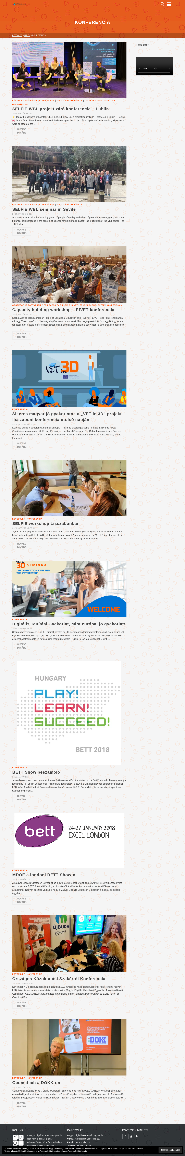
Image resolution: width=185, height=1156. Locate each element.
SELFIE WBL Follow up (70, 101)
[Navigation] (169, 4)
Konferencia (47, 101)
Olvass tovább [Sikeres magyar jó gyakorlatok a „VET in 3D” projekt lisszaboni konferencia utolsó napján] (21, 445)
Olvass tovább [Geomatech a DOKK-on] (21, 1105)
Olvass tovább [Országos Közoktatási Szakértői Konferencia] (21, 1004)
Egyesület (18, 519)
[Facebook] (125, 1136)
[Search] (162, 4)
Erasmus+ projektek (24, 101)
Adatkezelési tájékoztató (77, 1151)
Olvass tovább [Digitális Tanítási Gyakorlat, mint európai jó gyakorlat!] (21, 646)
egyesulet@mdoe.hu (84, 1142)
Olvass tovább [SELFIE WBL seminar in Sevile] (21, 231)
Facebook (142, 44)
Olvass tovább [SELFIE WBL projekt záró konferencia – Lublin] (21, 131)
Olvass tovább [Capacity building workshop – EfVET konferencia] (21, 335)
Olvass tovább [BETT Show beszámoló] (21, 798)
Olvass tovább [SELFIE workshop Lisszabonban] (21, 546)
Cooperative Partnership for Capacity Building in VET (45, 305)
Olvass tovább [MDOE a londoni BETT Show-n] (21, 900)
